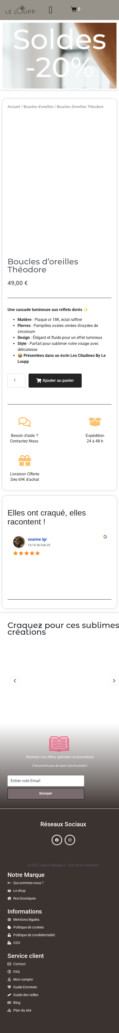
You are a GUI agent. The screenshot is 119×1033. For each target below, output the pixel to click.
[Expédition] (95, 422)
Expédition (95, 435)
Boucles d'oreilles (38, 106)
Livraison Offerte (24, 474)
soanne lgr (37, 539)
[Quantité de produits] (17, 381)
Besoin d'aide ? (24, 435)
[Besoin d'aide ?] (24, 422)
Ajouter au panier (55, 380)
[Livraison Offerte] (25, 460)
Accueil (14, 106)
